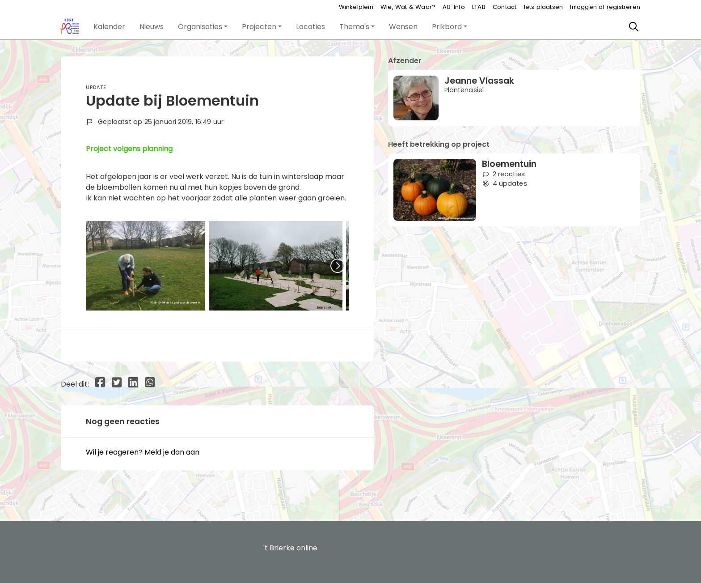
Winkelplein (356, 7)
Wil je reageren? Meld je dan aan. (143, 452)
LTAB (479, 7)
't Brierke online (290, 548)
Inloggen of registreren (605, 7)
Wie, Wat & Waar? (407, 7)
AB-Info (454, 7)
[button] (109, 27)
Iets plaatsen (543, 7)
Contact (504, 7)
